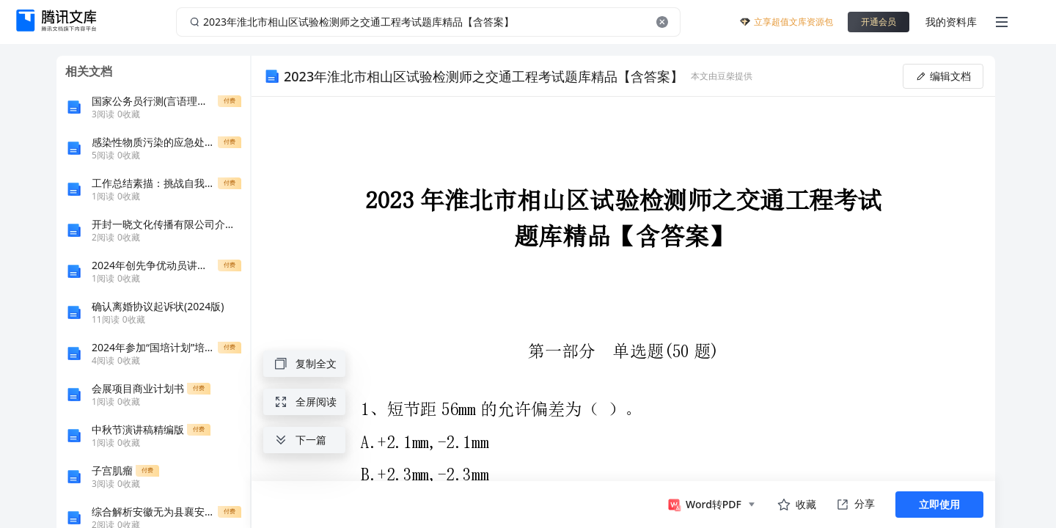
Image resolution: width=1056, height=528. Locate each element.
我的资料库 (951, 22)
